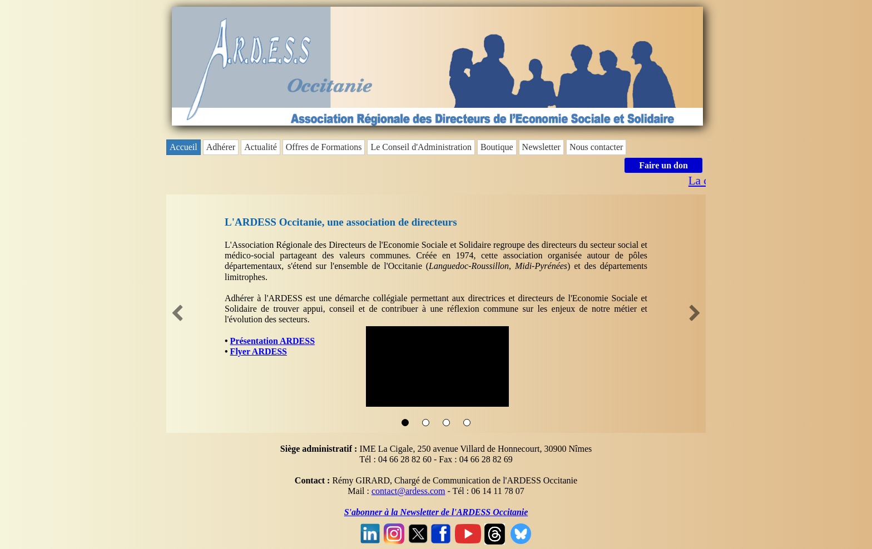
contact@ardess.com (408, 491)
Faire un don (663, 165)
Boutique (496, 147)
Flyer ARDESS (258, 351)
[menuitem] (184, 147)
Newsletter (541, 147)
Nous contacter (596, 147)
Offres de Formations (324, 147)
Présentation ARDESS (272, 341)
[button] (177, 314)
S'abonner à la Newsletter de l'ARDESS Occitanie (436, 512)
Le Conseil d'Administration (421, 147)
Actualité (260, 147)
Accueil (183, 147)
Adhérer (220, 147)
